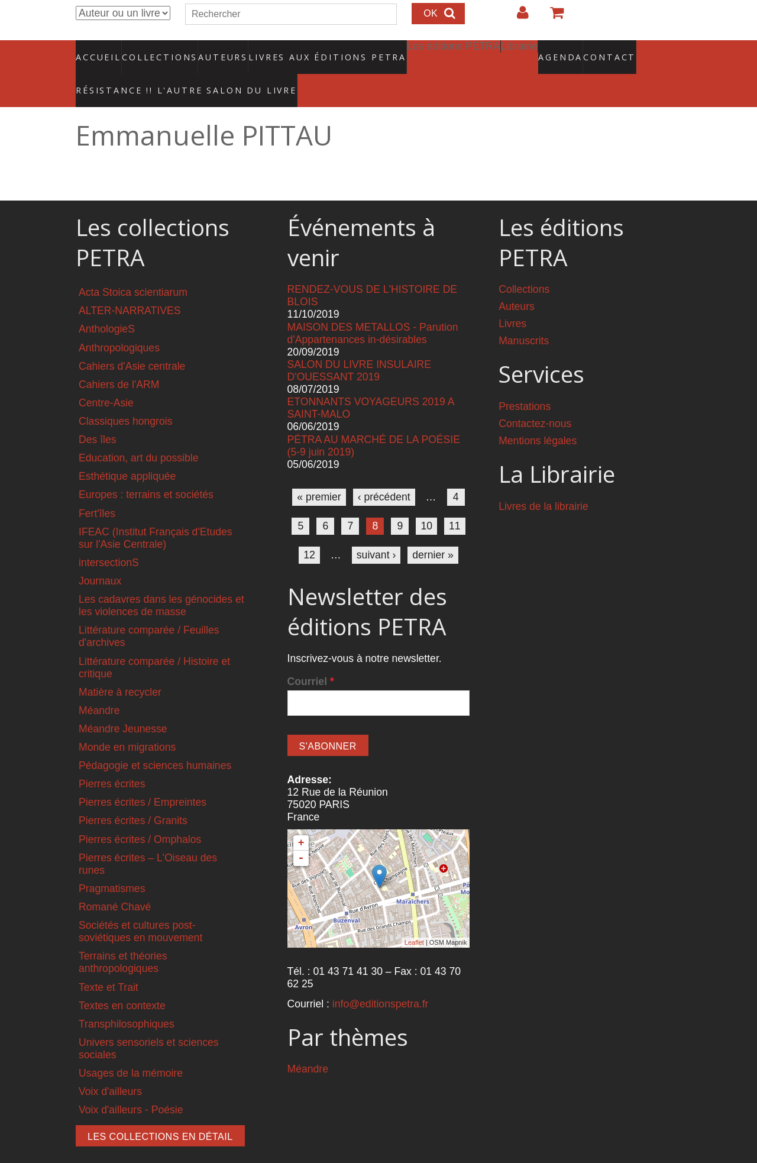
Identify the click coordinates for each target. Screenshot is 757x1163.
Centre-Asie (106, 378)
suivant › (376, 530)
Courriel (310, 657)
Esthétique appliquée (127, 451)
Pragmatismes (112, 864)
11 (455, 501)
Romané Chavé (115, 882)
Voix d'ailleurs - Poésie (131, 1085)
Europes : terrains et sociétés (146, 470)
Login (517, 17)
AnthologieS (107, 304)
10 (426, 501)
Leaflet (414, 917)
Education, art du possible (138, 433)
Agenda (519, 50)
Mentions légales (538, 416)
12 (309, 530)
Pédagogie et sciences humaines (155, 741)
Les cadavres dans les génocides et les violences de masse (161, 580)
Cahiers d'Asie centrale (132, 341)
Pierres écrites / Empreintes (142, 777)
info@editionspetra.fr (380, 978)
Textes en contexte (122, 981)
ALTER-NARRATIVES (129, 286)
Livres (512, 299)
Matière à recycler (120, 667)
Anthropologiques (119, 322)
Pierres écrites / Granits (133, 796)
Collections (156, 50)
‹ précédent (384, 472)
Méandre (99, 686)
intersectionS (109, 538)
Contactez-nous (535, 399)
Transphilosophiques (126, 999)
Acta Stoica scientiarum (133, 267)
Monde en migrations (127, 722)
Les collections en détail (160, 1112)
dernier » (432, 530)
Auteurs (215, 50)
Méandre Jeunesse (123, 704)
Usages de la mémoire (131, 1048)
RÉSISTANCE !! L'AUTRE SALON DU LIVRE (157, 71)
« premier (319, 472)
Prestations (525, 381)
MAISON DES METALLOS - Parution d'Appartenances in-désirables (372, 308)
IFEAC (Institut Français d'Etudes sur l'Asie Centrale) (155, 512)
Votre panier (552, 17)
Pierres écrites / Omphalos (140, 814)
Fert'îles (97, 488)
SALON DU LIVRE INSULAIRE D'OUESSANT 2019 (359, 346)
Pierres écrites (112, 759)
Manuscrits (524, 316)
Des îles (98, 415)
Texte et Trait (108, 962)
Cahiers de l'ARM (119, 360)
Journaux (100, 556)
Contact (568, 50)
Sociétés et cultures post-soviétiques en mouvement (140, 906)
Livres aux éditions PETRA (302, 50)
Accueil (99, 50)
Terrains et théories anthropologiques (123, 937)
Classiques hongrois (125, 396)
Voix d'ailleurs (110, 1066)
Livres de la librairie (543, 481)
